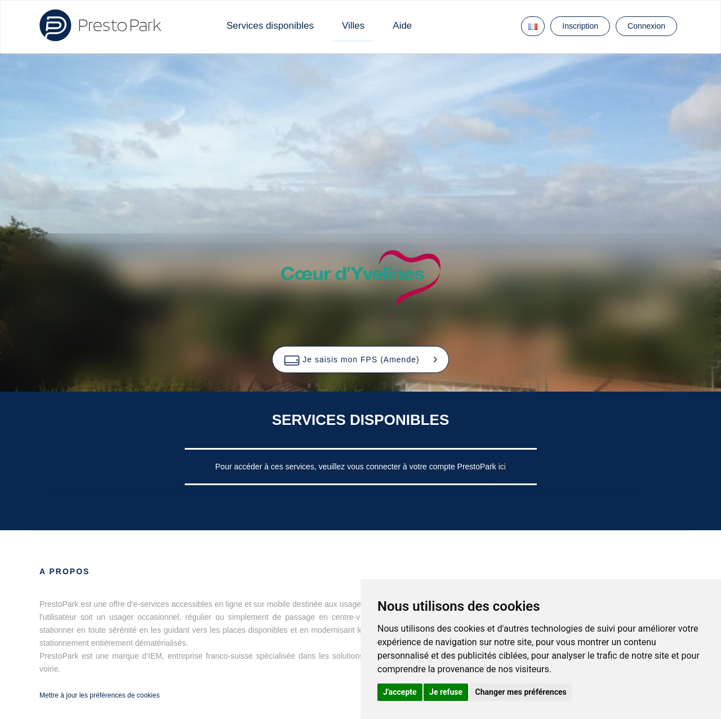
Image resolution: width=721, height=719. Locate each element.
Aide (402, 25)
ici (502, 466)
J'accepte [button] (400, 691)
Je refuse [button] (445, 691)
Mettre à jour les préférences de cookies (99, 695)
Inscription (580, 25)
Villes (353, 25)
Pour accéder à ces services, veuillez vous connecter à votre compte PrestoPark (357, 466)
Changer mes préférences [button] (521, 691)
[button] (360, 359)
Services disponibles (270, 25)
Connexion (646, 25)
